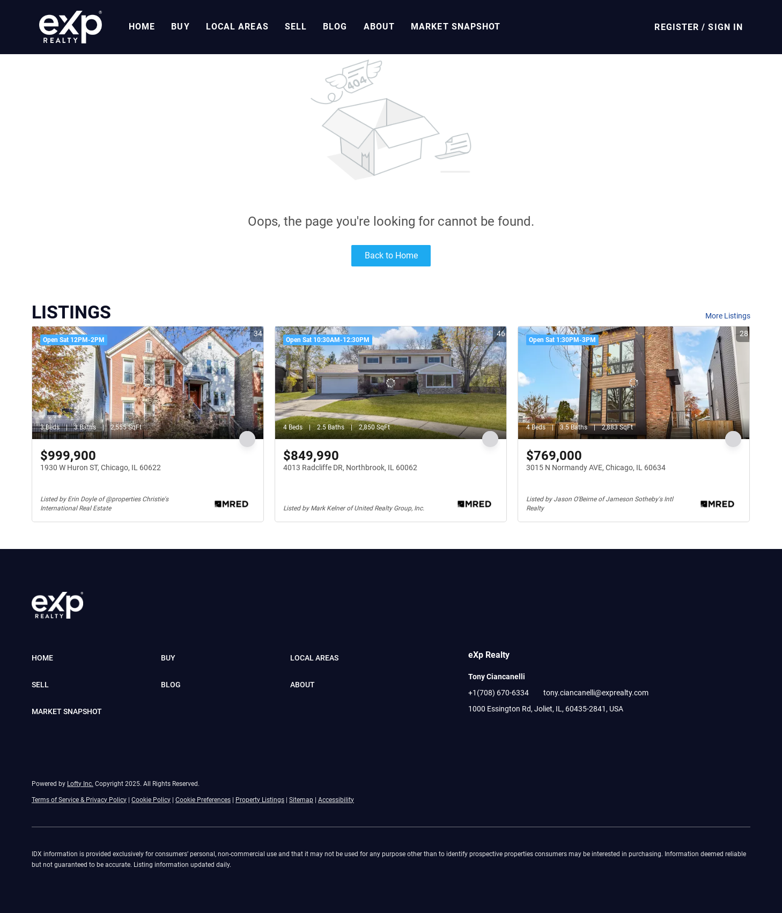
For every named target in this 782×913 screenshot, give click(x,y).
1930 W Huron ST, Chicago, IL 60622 (100, 467)
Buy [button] (180, 26)
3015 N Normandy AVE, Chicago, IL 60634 (596, 467)
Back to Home (391, 255)
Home (142, 26)
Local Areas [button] (237, 26)
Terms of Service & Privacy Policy (79, 800)
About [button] (379, 26)
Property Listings (259, 800)
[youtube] (541, 733)
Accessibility (336, 800)
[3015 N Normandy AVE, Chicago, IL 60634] (633, 382)
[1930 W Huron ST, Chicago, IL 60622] (147, 382)
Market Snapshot (456, 26)
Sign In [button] (725, 27)
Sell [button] (296, 26)
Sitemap (301, 800)
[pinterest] (562, 733)
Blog (335, 26)
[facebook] (476, 733)
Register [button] (676, 27)
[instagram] (519, 733)
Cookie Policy (151, 800)
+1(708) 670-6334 (498, 692)
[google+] (584, 733)
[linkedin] (498, 733)
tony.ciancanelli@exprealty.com (595, 692)
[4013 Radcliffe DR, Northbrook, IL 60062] (390, 382)
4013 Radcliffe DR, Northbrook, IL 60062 (350, 467)
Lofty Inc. (80, 784)
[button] (70, 27)
